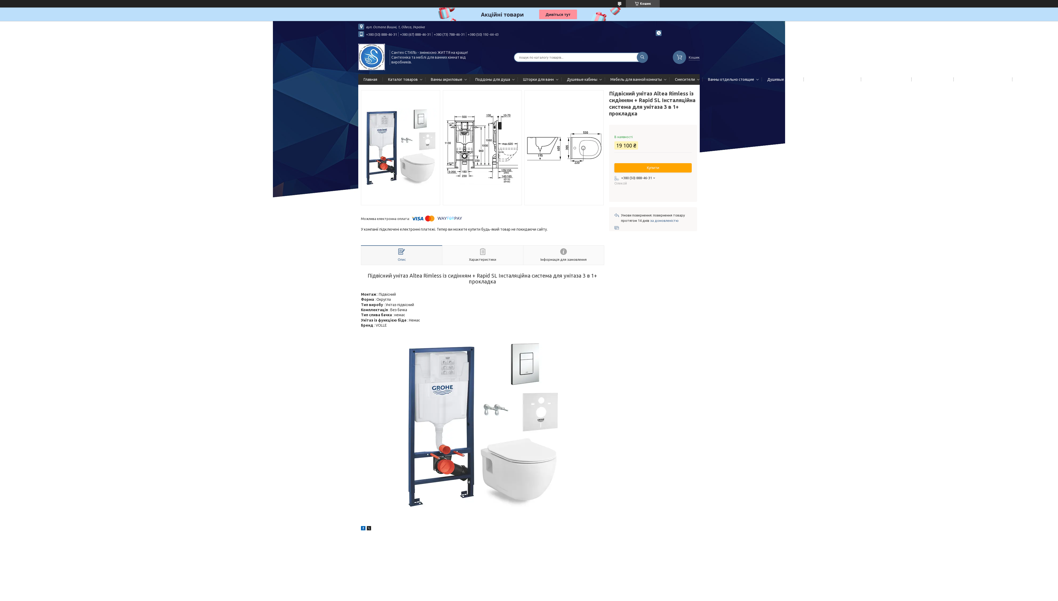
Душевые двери (781, 79)
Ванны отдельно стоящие (731, 79)
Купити (653, 168)
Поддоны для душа (492, 79)
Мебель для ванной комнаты (636, 79)
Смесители (685, 79)
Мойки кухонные (931, 79)
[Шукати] (642, 57)
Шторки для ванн (538, 79)
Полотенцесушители (885, 79)
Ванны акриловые (446, 79)
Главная (370, 79)
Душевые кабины (582, 79)
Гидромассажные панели (831, 79)
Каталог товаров (403, 79)
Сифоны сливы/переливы (982, 79)
